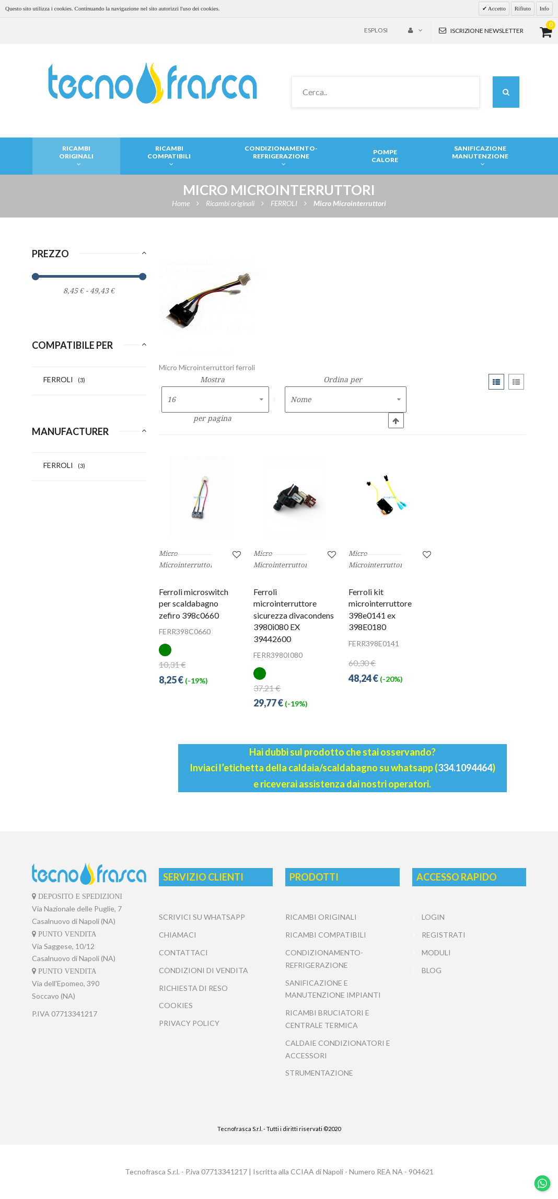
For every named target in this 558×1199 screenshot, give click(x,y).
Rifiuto (523, 8)
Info (544, 8)
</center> (469, 1018)
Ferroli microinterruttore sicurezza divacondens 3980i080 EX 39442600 (293, 615)
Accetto (496, 8)
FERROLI (64, 379)
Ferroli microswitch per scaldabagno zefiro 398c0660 (193, 603)
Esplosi (376, 30)
